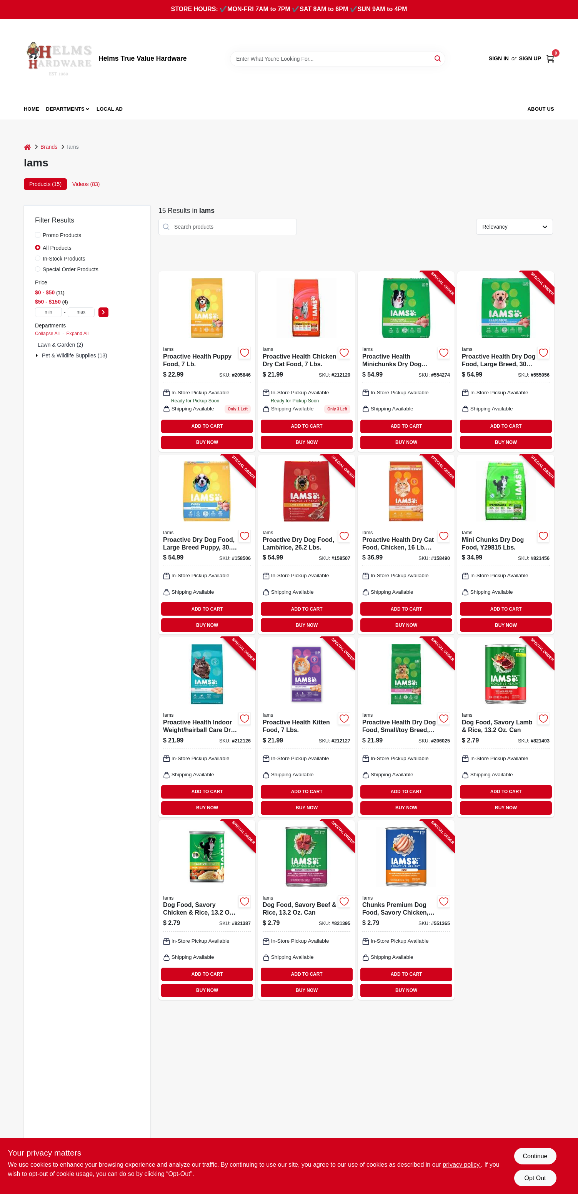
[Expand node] (37, 355)
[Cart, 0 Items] (550, 59)
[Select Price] (103, 312)
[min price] (48, 312)
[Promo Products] (37, 234)
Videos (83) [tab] (86, 184)
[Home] (27, 147)
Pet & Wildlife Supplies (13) (74, 355)
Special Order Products (70, 269)
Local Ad (110, 109)
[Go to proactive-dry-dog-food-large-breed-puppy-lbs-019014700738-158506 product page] (206, 544)
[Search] (438, 58)
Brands (48, 147)
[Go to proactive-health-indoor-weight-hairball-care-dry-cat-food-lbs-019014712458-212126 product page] (206, 727)
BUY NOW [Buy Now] (207, 442)
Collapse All (47, 333)
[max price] (81, 312)
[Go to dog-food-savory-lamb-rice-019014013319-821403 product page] (505, 727)
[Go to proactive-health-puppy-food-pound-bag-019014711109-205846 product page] (206, 361)
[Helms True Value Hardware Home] (58, 58)
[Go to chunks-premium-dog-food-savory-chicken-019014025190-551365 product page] (406, 910)
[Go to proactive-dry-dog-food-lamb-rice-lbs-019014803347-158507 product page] (306, 544)
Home (31, 109)
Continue (535, 1156)
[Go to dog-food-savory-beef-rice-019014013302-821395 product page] (306, 910)
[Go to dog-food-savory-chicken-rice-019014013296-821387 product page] (206, 910)
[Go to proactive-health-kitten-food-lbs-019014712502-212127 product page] (306, 727)
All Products (57, 248)
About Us (541, 109)
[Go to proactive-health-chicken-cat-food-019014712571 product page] (306, 361)
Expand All (77, 333)
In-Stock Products (64, 259)
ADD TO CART (207, 426)
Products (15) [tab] (45, 184)
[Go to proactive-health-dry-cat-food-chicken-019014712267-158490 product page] (406, 544)
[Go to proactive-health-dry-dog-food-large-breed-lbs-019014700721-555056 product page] (505, 361)
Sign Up (530, 58)
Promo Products (62, 235)
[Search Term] (337, 58)
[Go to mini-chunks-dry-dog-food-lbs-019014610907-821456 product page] (505, 544)
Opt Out (535, 1178)
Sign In (499, 58)
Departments (65, 109)
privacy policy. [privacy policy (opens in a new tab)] (462, 1164)
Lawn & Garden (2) (60, 345)
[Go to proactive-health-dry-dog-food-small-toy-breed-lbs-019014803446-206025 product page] (406, 727)
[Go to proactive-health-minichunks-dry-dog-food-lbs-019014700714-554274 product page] (406, 361)
